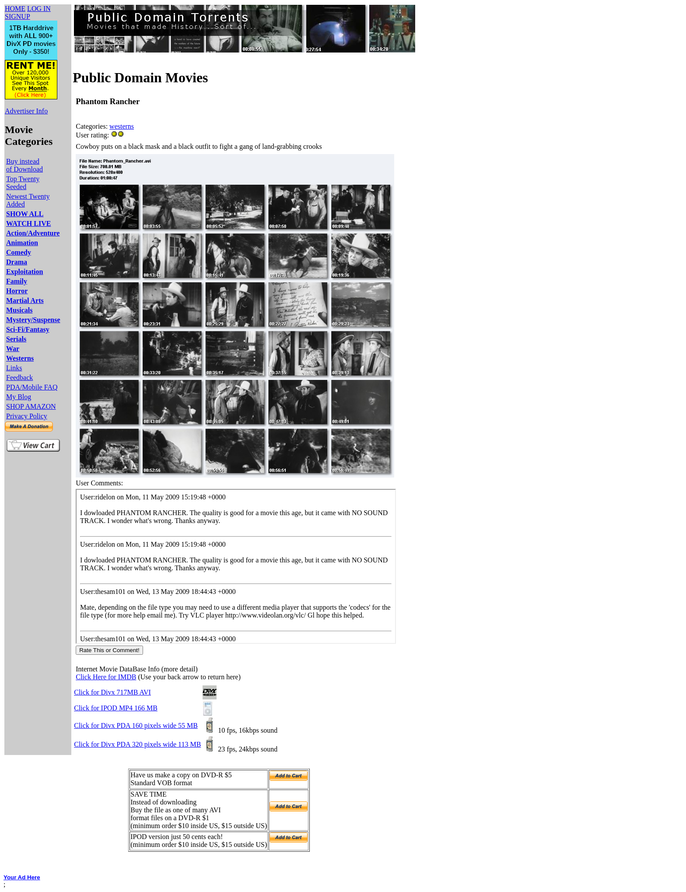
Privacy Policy (26, 416)
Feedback (19, 377)
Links (14, 368)
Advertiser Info (26, 111)
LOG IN (39, 8)
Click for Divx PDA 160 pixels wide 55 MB (136, 725)
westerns (121, 126)
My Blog (18, 396)
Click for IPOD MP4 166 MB (116, 708)
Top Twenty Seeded (22, 182)
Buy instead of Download (24, 165)
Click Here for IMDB (106, 677)
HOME (15, 8)
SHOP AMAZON (31, 406)
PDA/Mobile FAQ (32, 387)
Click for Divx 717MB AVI (112, 692)
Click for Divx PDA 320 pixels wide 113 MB (137, 744)
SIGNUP (17, 16)
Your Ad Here (22, 877)
